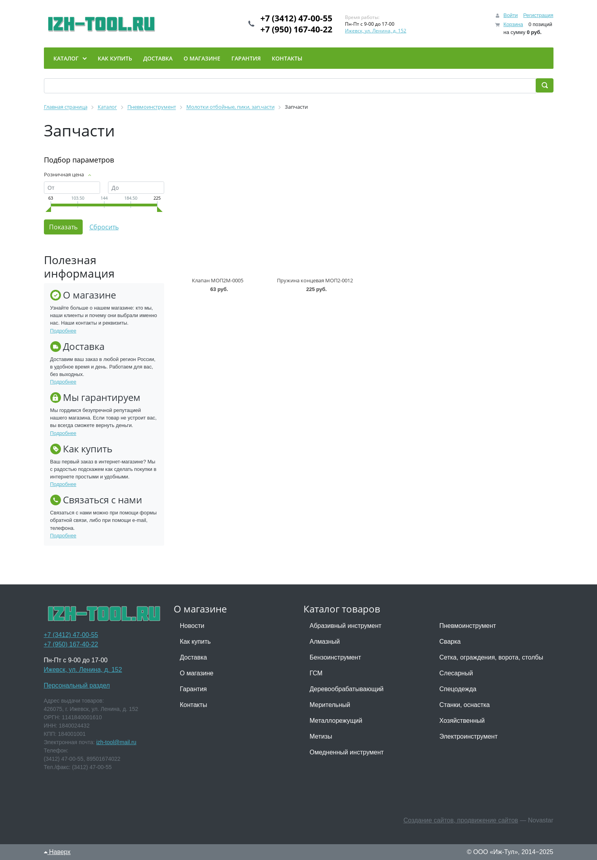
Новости (192, 625)
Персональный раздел (77, 685)
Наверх (57, 852)
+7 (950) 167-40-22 (296, 29)
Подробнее (63, 331)
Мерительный (330, 704)
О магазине (197, 673)
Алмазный (325, 641)
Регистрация (538, 15)
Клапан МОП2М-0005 (217, 280)
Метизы (321, 736)
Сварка (450, 641)
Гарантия (193, 689)
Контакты (193, 704)
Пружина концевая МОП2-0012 (315, 280)
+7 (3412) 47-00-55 (296, 18)
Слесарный (456, 673)
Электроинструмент (469, 736)
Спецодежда (458, 689)
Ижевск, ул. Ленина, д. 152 (375, 30)
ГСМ (316, 673)
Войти (510, 15)
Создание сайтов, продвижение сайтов (461, 820)
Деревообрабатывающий (347, 689)
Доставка (193, 657)
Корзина (513, 24)
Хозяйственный (462, 720)
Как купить (195, 641)
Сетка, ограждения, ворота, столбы (491, 657)
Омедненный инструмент (347, 752)
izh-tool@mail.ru (116, 742)
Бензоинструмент (335, 657)
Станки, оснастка (465, 704)
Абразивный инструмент (346, 625)
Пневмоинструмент (468, 625)
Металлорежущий (336, 720)
